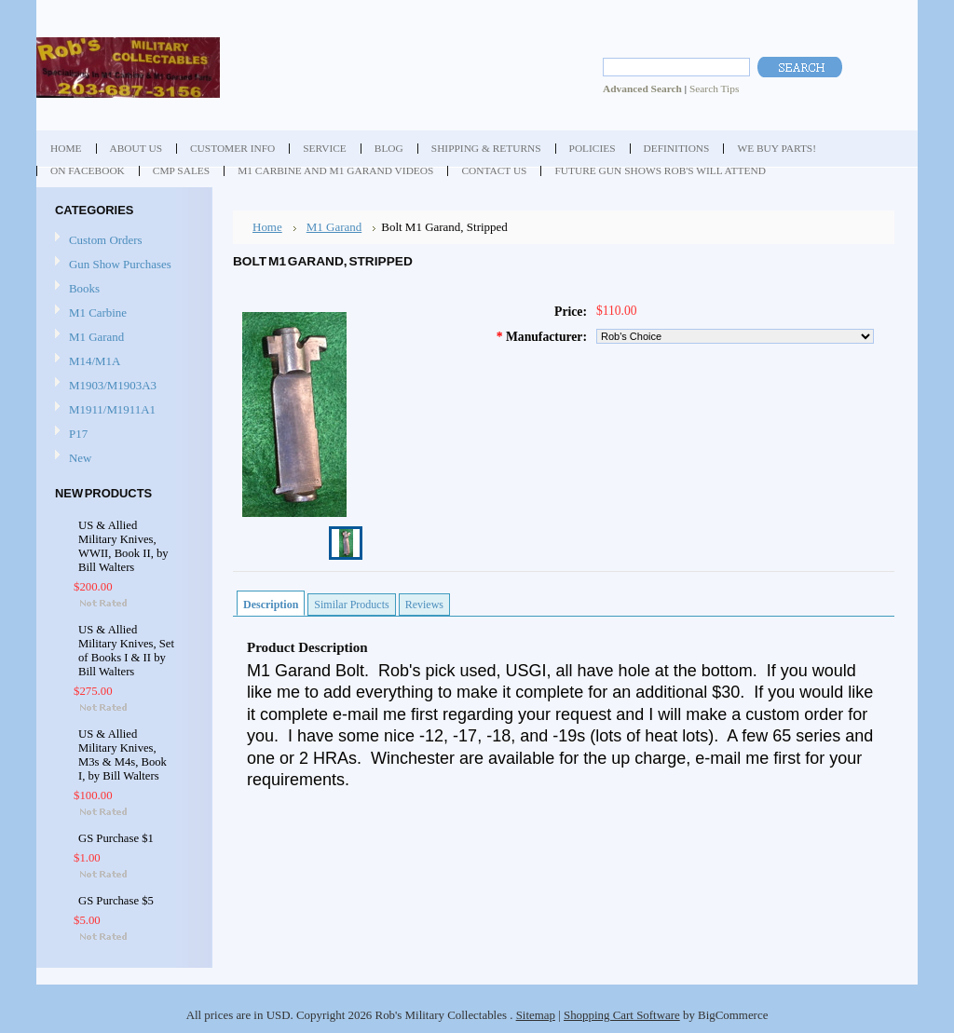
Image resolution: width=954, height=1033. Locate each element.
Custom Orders (106, 240)
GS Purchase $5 (116, 900)
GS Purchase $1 (116, 838)
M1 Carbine (98, 312)
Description (270, 604)
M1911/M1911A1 (112, 409)
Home (267, 227)
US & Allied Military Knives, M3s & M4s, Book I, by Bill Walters (122, 754)
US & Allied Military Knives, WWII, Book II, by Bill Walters (123, 546)
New (80, 458)
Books (84, 288)
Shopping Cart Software (622, 1015)
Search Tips (714, 88)
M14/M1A (94, 361)
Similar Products (351, 604)
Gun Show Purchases (120, 264)
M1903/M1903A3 (113, 385)
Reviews (424, 604)
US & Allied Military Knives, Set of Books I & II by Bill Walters (126, 650)
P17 (78, 434)
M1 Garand (96, 337)
